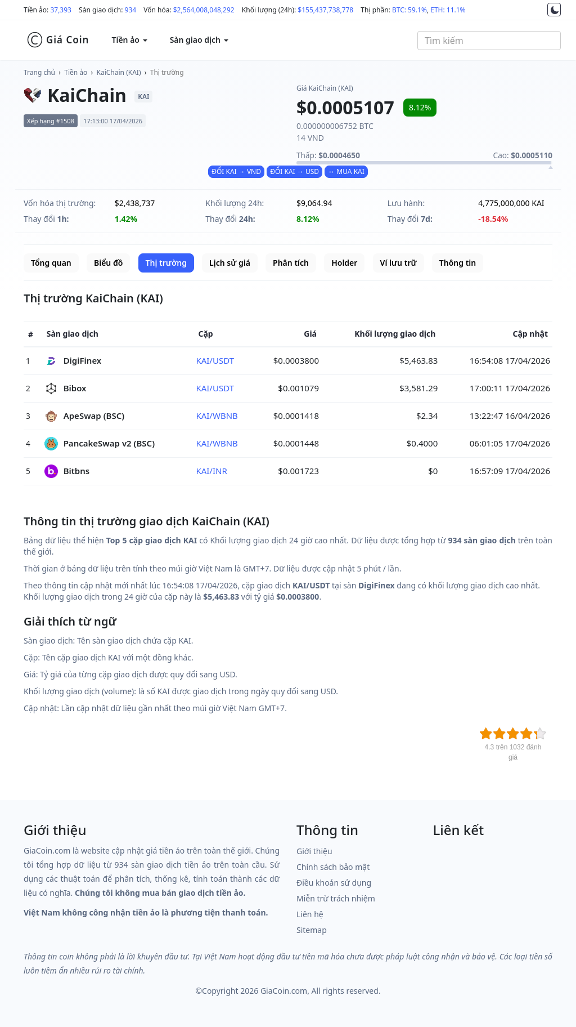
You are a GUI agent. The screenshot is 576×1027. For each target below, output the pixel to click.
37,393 (60, 10)
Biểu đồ (108, 262)
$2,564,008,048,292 (204, 10)
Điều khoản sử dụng (333, 882)
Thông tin (457, 262)
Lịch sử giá (229, 262)
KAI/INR (211, 470)
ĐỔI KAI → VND (236, 171)
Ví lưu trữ (398, 262)
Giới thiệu (314, 851)
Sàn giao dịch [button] (199, 39)
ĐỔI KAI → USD (294, 171)
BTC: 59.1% (409, 10)
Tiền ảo (75, 72)
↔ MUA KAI (346, 171)
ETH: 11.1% (447, 10)
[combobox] (489, 40)
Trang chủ (39, 72)
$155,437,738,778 (325, 10)
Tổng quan (51, 262)
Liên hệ (309, 914)
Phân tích (291, 262)
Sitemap (311, 930)
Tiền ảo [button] (129, 39)
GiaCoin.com (283, 990)
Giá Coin (57, 39)
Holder (344, 262)
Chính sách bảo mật (333, 866)
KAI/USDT (215, 360)
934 (131, 10)
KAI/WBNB (216, 415)
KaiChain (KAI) (119, 72)
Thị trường (167, 72)
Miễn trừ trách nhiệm (335, 898)
